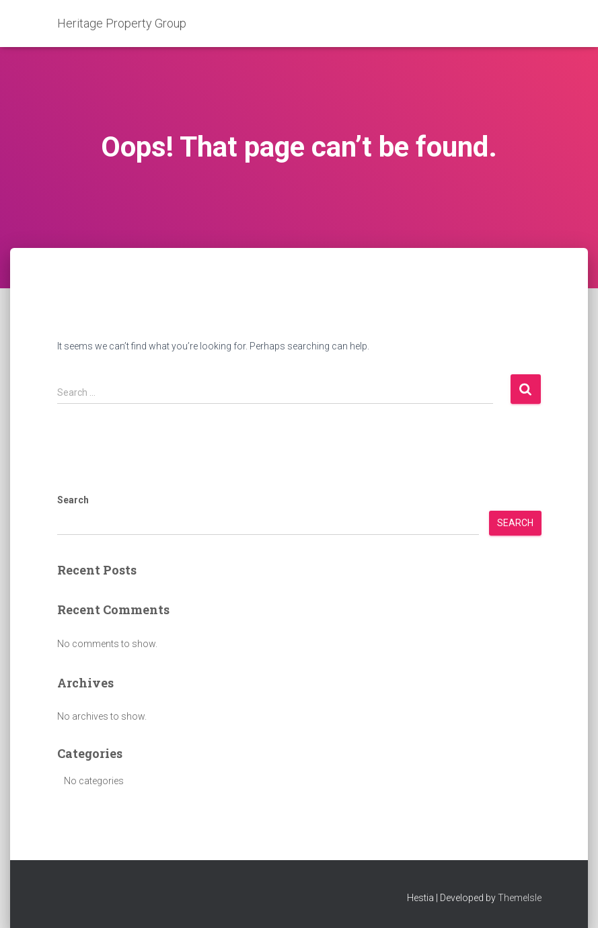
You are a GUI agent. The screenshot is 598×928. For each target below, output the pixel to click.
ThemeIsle (519, 897)
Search (73, 500)
